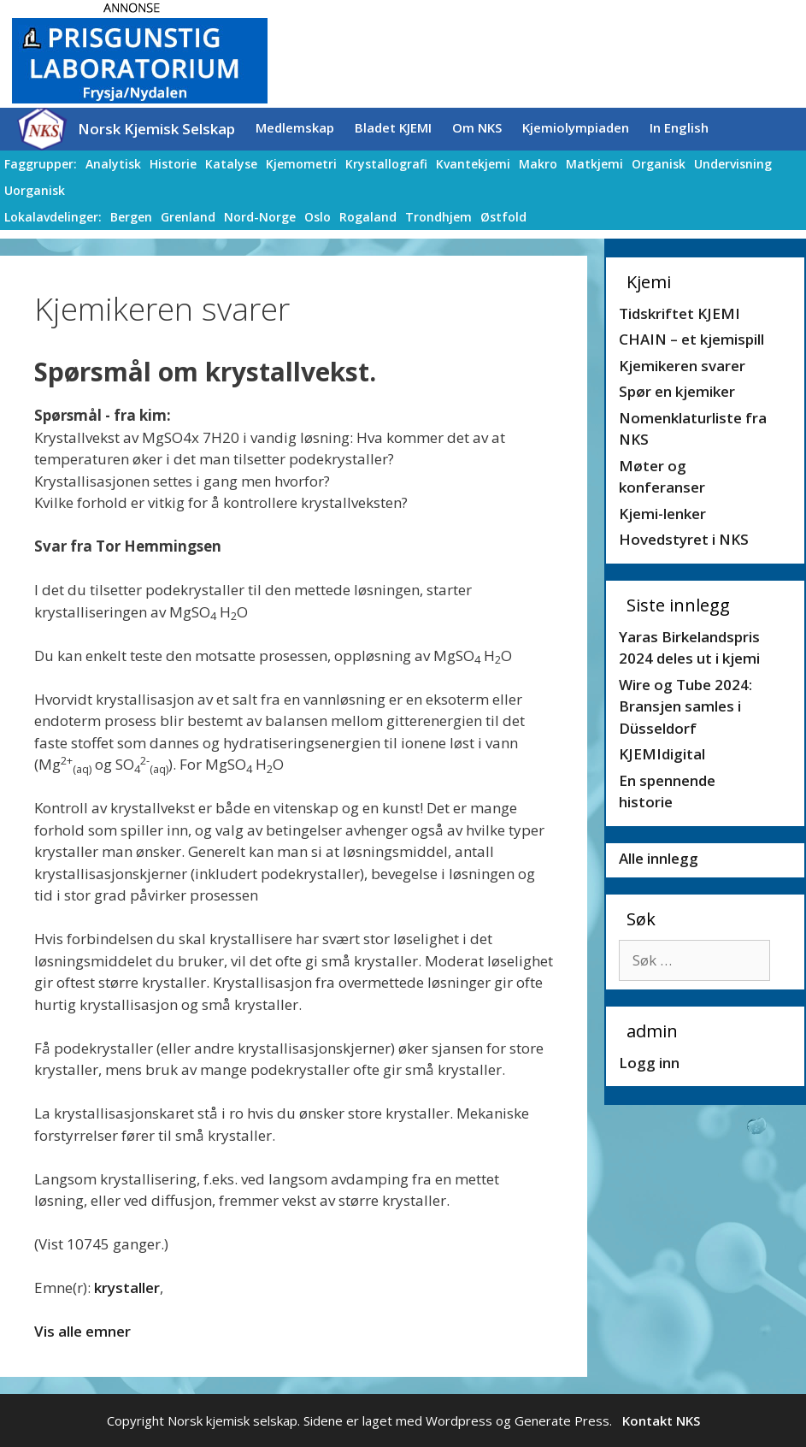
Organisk (658, 164)
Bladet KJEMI (393, 127)
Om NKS (477, 127)
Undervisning (733, 164)
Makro (538, 164)
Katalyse (231, 164)
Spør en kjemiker (677, 391)
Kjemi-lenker (662, 513)
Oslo (317, 217)
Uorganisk (34, 190)
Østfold (503, 217)
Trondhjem (438, 217)
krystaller (127, 1287)
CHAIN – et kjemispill (691, 339)
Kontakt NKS (661, 1420)
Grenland (188, 217)
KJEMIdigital (662, 754)
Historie (173, 164)
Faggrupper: (40, 164)
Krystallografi (386, 164)
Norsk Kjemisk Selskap (156, 129)
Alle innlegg (658, 858)
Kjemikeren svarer (682, 365)
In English (679, 127)
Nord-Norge (260, 217)
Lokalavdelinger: (53, 217)
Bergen (131, 217)
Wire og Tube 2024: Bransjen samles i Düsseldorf (685, 706)
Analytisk (113, 164)
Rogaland (368, 217)
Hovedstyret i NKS (684, 539)
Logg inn (649, 1062)
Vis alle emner (82, 1331)
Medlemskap (295, 127)
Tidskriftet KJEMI (679, 313)
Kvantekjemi (473, 164)
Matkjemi (594, 164)
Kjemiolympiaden (575, 127)
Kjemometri (301, 164)
